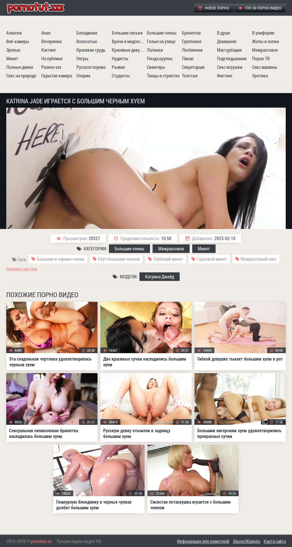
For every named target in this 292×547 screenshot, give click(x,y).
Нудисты (120, 58)
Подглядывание (232, 58)
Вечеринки (51, 41)
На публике (51, 58)
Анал (45, 33)
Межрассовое (265, 50)
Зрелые (13, 50)
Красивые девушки (128, 50)
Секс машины (264, 67)
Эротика (260, 76)
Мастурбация (229, 50)
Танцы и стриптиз (163, 76)
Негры (82, 58)
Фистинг (225, 76)
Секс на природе (21, 76)
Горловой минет (212, 259)
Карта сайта (275, 541)
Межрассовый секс (259, 259)
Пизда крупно (160, 58)
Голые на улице (161, 41)
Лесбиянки (192, 50)
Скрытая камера (56, 76)
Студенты (121, 76)
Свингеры (156, 67)
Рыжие (118, 67)
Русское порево (91, 67)
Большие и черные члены (60, 259)
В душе (223, 33)
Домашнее (226, 41)
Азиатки (14, 33)
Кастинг (48, 50)
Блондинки (86, 33)
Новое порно (213, 8)
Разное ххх (51, 67)
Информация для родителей (203, 541)
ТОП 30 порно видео (259, 8)
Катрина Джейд (159, 276)
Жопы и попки (265, 41)
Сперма (83, 76)
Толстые (190, 76)
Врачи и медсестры (128, 41)
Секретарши (193, 67)
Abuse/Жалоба (246, 541)
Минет (12, 58)
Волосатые (86, 41)
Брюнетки (191, 33)
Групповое (191, 41)
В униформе (263, 33)
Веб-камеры (17, 41)
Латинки (155, 50)
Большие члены (162, 33)
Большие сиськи (127, 33)
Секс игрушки (229, 67)
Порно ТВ (261, 58)
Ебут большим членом (119, 259)
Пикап (188, 58)
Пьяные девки (19, 67)
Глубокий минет (168, 259)
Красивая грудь (91, 50)
